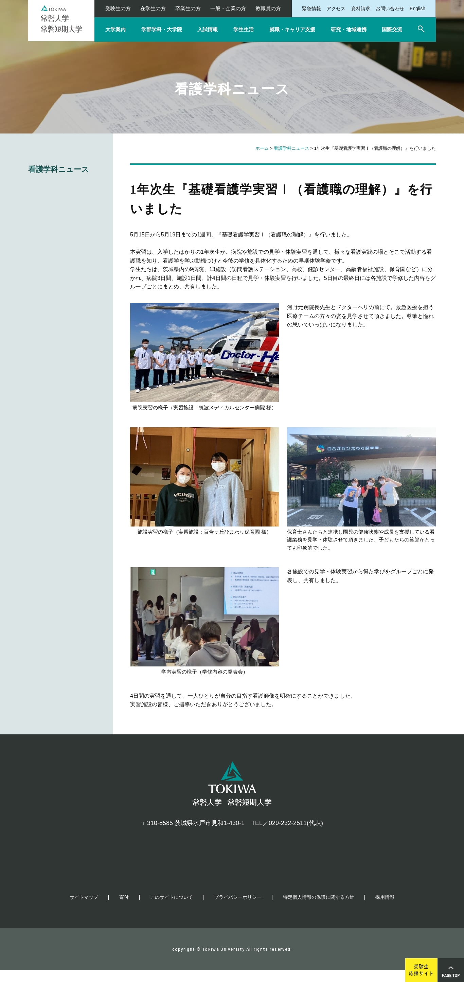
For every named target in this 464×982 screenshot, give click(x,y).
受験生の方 (118, 8)
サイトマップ (84, 909)
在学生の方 (153, 8)
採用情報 (384, 909)
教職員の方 (268, 8)
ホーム (262, 148)
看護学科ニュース (291, 148)
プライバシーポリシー (238, 909)
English (417, 8)
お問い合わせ (390, 8)
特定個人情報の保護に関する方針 (318, 909)
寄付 (124, 909)
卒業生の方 (188, 8)
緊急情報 (311, 8)
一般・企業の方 (228, 8)
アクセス (335, 8)
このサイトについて (171, 909)
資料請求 (360, 8)
